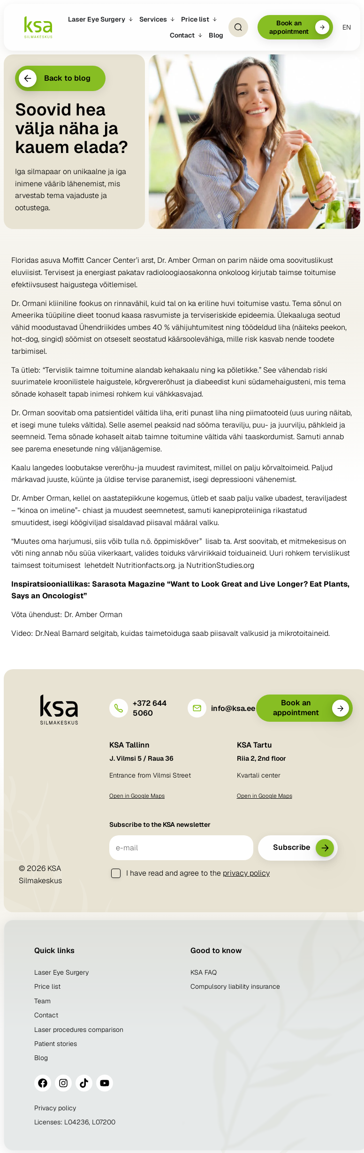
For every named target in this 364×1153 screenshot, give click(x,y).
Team (42, 1001)
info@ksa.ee (233, 708)
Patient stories (55, 1043)
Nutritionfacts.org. (146, 565)
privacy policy (246, 873)
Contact (46, 1015)
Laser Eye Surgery (61, 972)
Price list (47, 986)
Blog (41, 1058)
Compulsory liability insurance (235, 986)
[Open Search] (238, 27)
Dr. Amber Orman (93, 614)
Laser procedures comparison (78, 1029)
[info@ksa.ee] (197, 708)
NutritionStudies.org (220, 565)
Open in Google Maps (137, 796)
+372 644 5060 (150, 708)
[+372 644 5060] (118, 708)
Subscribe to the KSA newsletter (160, 824)
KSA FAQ (203, 972)
